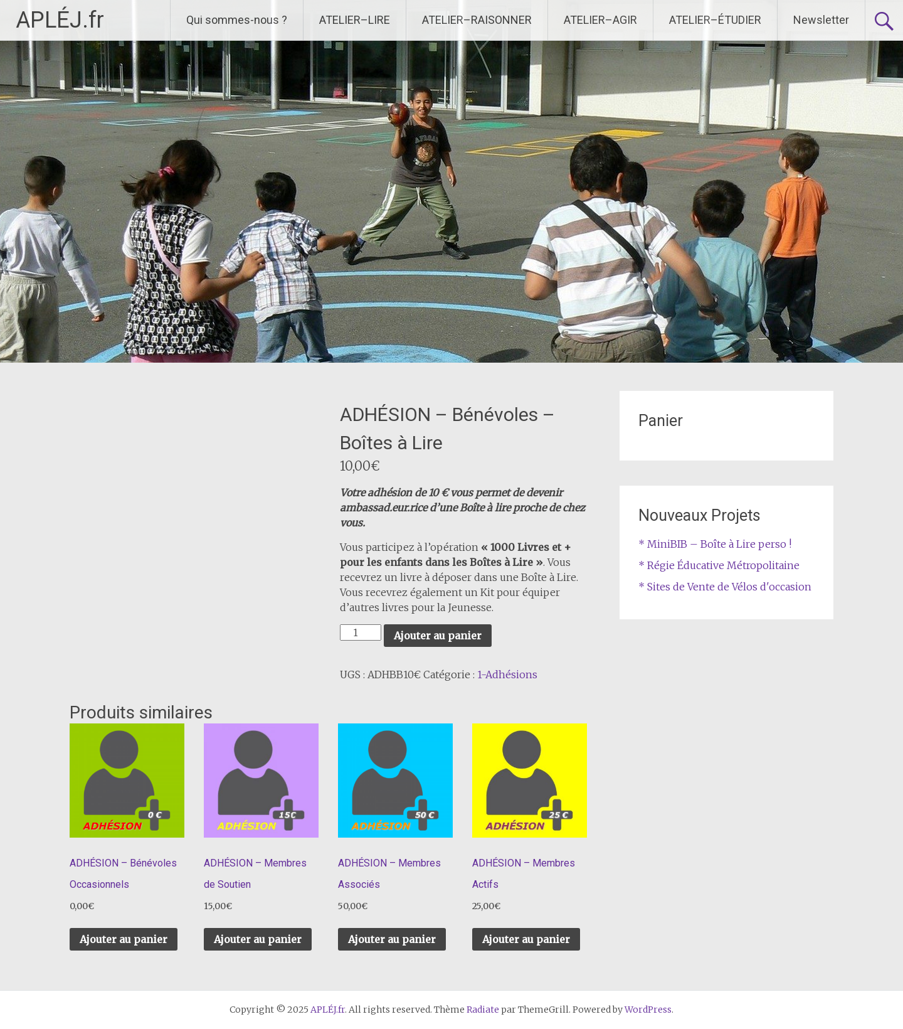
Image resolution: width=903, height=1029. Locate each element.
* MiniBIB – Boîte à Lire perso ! (714, 544)
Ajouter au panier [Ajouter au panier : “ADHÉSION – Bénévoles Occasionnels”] (123, 939)
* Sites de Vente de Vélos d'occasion (724, 586)
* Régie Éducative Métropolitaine (719, 565)
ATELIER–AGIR (600, 19)
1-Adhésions (507, 674)
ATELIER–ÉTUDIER (715, 19)
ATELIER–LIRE (354, 19)
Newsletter (821, 19)
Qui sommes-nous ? (236, 19)
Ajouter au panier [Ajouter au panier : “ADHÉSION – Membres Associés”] (392, 939)
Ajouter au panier (438, 635)
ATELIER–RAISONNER (477, 19)
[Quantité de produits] (360, 632)
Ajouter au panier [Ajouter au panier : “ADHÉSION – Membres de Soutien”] (258, 939)
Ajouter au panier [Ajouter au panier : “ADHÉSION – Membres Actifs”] (526, 939)
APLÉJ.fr (60, 20)
